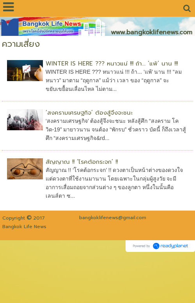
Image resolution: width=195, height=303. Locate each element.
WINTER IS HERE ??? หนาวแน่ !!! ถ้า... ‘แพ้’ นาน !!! (112, 63)
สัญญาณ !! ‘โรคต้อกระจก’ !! (82, 162)
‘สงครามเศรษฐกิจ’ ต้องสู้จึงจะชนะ (89, 112)
